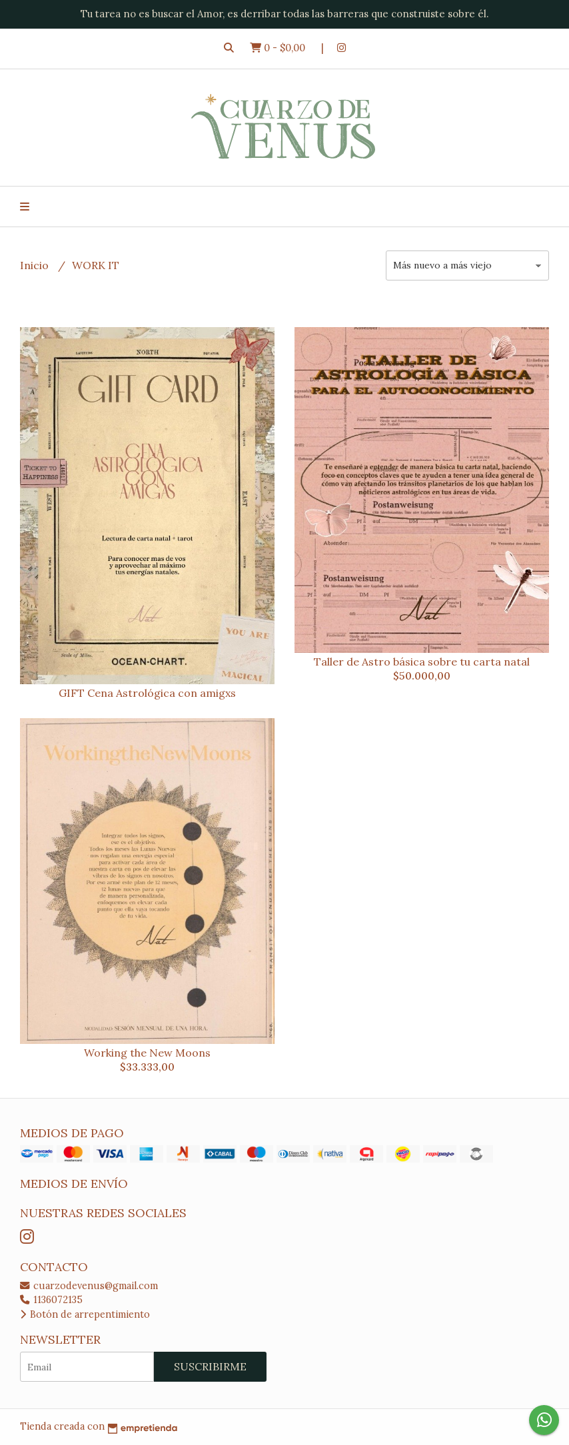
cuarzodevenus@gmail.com (89, 1286)
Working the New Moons (147, 1052)
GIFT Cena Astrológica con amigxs (147, 693)
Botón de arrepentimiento (85, 1314)
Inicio (35, 265)
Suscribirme (210, 1366)
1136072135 (51, 1300)
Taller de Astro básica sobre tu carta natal (422, 661)
